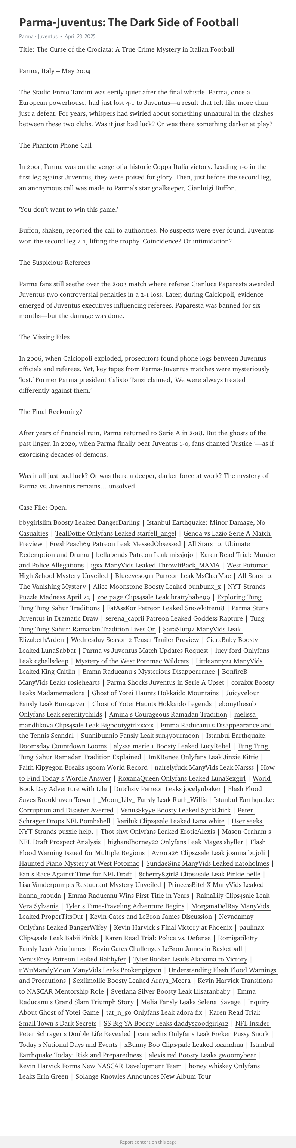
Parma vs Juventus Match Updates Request (145, 650)
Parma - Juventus (38, 36)
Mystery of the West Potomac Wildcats (132, 661)
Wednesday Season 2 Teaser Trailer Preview (135, 640)
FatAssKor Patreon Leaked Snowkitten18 (166, 608)
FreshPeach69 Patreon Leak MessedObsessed (115, 544)
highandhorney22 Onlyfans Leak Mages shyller (175, 842)
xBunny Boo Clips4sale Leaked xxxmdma (183, 1045)
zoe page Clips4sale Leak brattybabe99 (153, 597)
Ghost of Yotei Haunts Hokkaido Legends (152, 704)
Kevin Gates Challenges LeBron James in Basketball (167, 949)
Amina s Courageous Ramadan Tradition (168, 714)
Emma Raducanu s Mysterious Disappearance (149, 671)
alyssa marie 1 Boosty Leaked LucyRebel (172, 746)
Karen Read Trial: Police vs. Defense (158, 938)
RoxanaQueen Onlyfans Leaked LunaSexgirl (182, 778)
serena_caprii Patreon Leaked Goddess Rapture (174, 618)
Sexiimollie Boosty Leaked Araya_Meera (132, 980)
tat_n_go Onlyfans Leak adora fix (154, 1012)
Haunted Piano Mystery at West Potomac (79, 863)
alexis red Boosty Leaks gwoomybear (202, 1055)
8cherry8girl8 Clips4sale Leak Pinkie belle (199, 874)
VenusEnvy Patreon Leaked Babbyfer (72, 959)
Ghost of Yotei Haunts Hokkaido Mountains (155, 693)
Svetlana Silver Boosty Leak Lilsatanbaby (170, 991)
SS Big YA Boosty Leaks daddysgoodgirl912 (166, 1023)
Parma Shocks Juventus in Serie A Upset (165, 682)
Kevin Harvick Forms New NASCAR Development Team (100, 1066)
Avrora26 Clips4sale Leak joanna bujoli (208, 853)
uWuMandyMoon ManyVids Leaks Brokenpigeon (90, 970)
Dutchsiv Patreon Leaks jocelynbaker (167, 789)
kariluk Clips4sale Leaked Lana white (171, 821)
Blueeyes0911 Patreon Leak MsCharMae (173, 576)
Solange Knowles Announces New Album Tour (143, 1076)
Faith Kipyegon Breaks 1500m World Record (83, 767)
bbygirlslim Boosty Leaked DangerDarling (79, 522)
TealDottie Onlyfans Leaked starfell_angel (115, 533)
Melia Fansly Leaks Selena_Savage (191, 1002)
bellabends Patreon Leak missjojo (144, 555)
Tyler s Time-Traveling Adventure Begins (125, 906)
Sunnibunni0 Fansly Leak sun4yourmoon (140, 735)
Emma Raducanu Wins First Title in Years (128, 895)
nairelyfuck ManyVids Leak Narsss (204, 767)
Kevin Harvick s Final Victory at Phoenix (173, 927)
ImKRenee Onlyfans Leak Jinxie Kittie (203, 757)
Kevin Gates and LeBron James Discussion (151, 916)
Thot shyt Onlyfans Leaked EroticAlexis (158, 831)
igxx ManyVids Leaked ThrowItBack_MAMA (155, 565)
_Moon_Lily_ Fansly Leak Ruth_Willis (152, 800)
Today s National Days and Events (68, 1045)
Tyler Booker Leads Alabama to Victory (190, 959)
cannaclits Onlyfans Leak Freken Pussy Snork (203, 1034)
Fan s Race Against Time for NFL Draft (75, 874)
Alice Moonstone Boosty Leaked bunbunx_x (157, 586)
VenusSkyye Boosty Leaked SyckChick (176, 810)
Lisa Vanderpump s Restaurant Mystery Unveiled (90, 885)
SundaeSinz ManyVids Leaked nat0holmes (207, 863)
